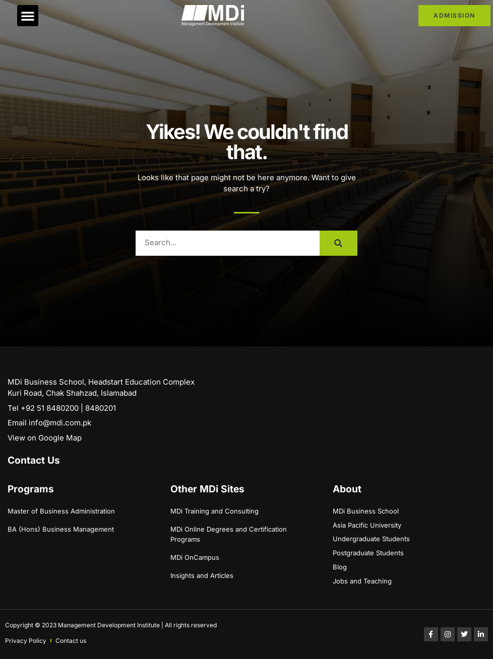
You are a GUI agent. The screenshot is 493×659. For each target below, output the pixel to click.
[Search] (338, 243)
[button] (27, 15)
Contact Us (34, 460)
